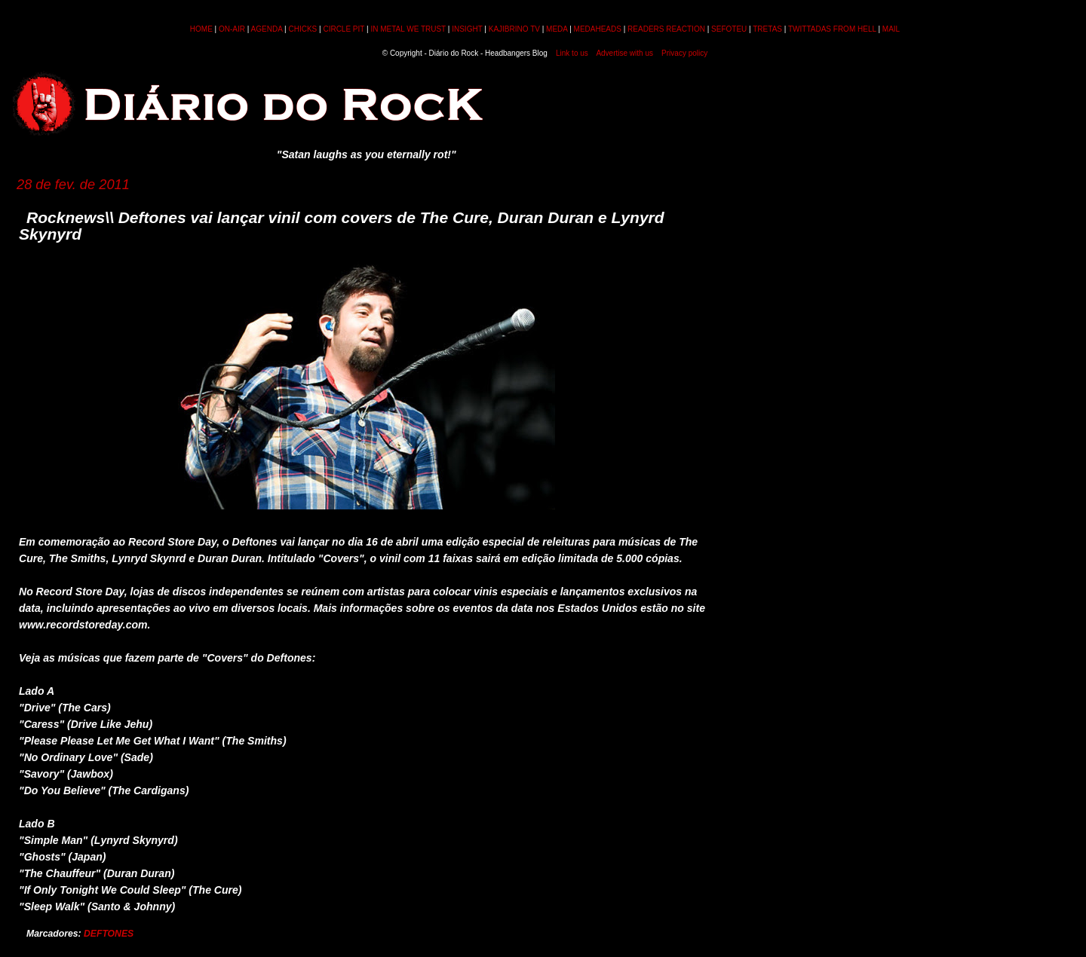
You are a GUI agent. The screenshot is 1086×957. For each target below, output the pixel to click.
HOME (201, 29)
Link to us (572, 53)
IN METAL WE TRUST (408, 29)
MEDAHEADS (597, 29)
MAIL (891, 29)
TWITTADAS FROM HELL (832, 29)
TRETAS (767, 29)
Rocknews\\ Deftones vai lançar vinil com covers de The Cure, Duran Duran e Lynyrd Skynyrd (341, 226)
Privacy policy (684, 53)
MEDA (556, 29)
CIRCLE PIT (343, 29)
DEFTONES (108, 933)
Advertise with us (624, 53)
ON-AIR (232, 29)
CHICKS (302, 29)
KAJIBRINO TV (514, 29)
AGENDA (267, 29)
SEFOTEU (729, 29)
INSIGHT (467, 29)
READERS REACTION (666, 29)
